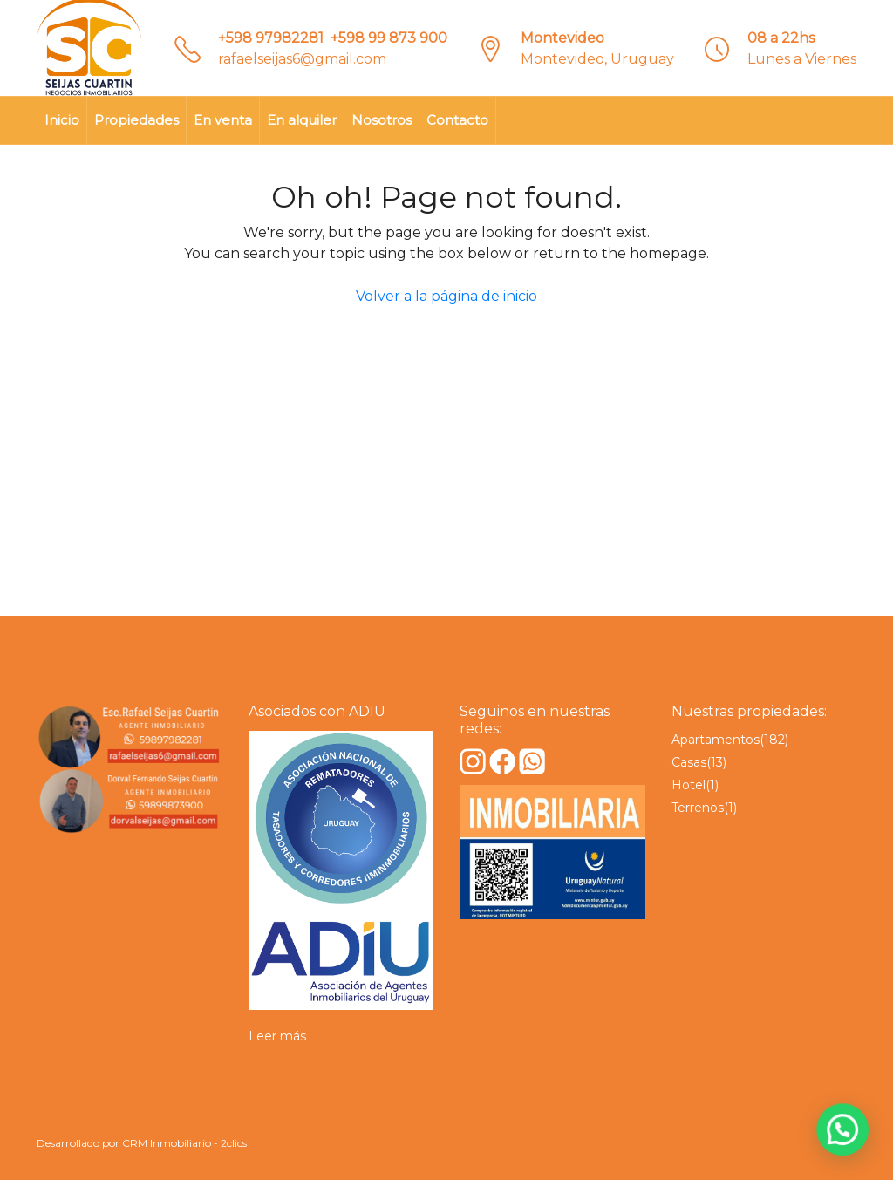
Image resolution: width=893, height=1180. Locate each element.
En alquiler (302, 120)
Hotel (688, 785)
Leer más (277, 1036)
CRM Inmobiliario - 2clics (184, 1142)
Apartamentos (715, 739)
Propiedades (136, 120)
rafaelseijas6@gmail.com (302, 59)
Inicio (61, 120)
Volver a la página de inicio (446, 296)
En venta (223, 120)
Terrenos (697, 807)
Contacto (457, 120)
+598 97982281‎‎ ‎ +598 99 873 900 (332, 38)
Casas (688, 762)
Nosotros (381, 120)
